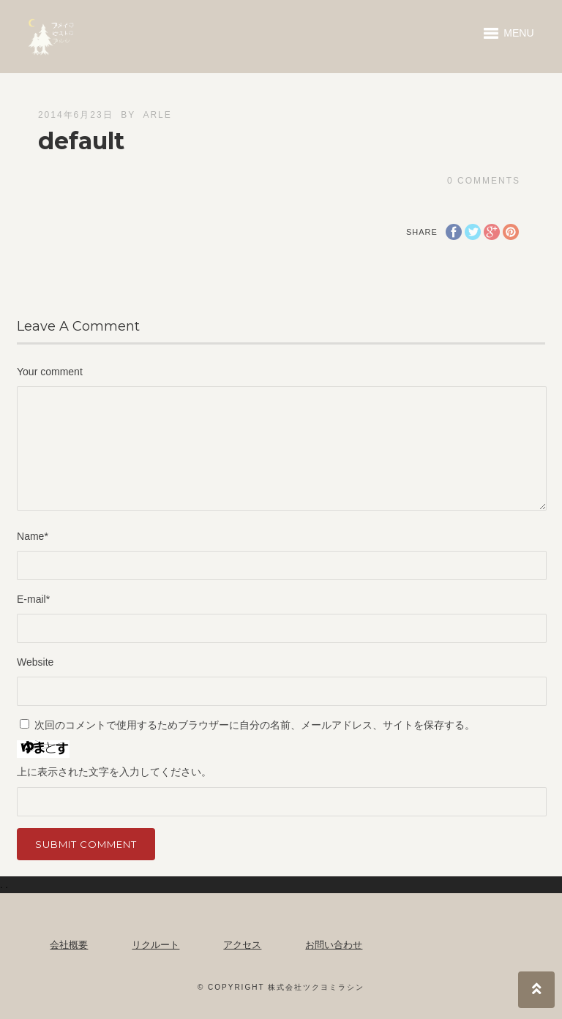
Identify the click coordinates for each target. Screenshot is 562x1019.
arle (157, 115)
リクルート (155, 944)
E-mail (33, 599)
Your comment (50, 371)
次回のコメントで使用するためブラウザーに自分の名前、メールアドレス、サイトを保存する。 (254, 725)
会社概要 (69, 944)
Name (32, 536)
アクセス (242, 944)
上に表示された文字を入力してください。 (114, 772)
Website (35, 662)
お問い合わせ (333, 944)
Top (536, 989)
